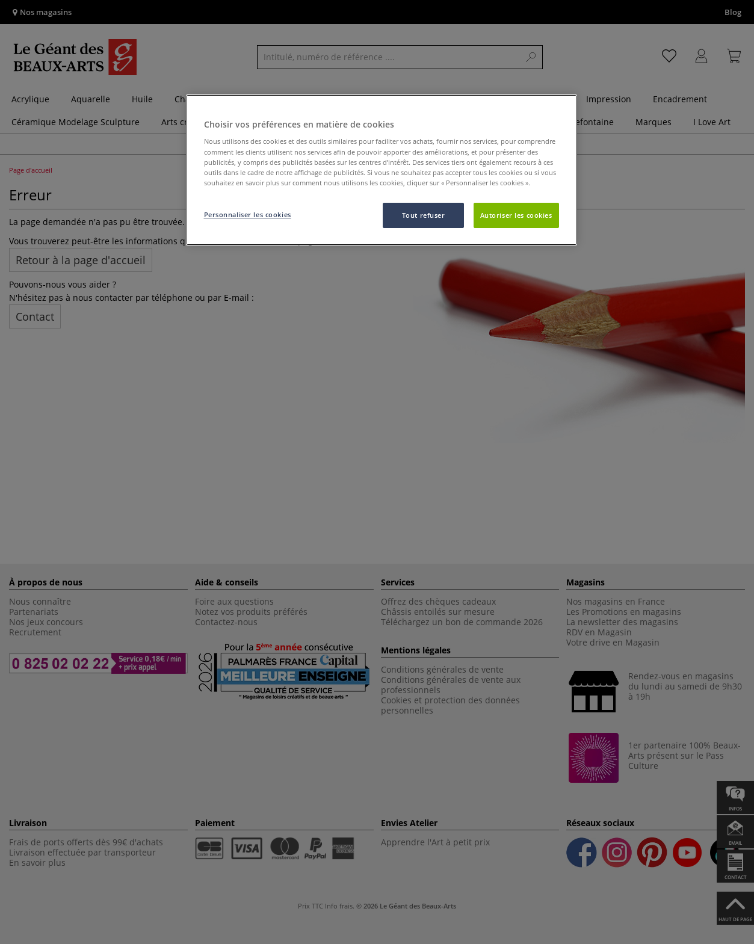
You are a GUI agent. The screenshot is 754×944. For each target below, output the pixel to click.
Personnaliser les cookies (247, 214)
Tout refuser (423, 215)
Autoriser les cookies (516, 215)
